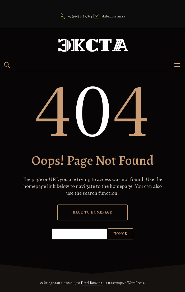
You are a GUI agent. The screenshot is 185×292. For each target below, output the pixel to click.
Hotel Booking (92, 282)
